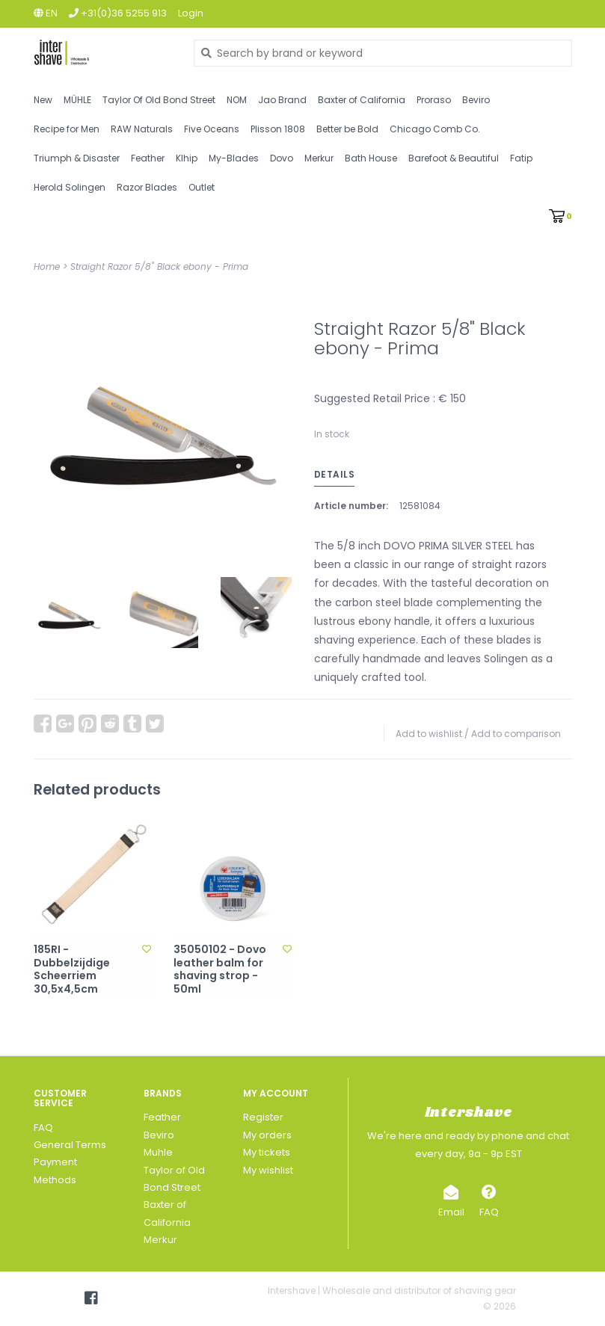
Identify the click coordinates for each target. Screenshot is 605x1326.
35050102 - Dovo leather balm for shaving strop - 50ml (219, 969)
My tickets (266, 1152)
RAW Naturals (142, 129)
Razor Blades (147, 187)
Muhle (158, 1152)
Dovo (281, 158)
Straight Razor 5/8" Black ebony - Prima (159, 266)
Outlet (201, 187)
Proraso (434, 99)
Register (263, 1117)
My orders (267, 1135)
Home (47, 266)
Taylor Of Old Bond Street (158, 99)
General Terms (70, 1145)
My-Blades (234, 158)
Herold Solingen (69, 187)
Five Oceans (211, 129)
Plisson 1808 (278, 129)
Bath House (371, 158)
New (43, 99)
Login (190, 13)
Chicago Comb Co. (435, 129)
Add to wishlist (429, 733)
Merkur (319, 158)
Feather (148, 158)
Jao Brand (282, 99)
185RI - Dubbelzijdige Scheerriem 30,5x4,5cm (72, 969)
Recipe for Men (66, 129)
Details (334, 474)
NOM (237, 99)
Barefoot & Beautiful (453, 158)
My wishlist (268, 1170)
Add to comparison (516, 733)
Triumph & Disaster (77, 158)
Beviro (476, 99)
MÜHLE (77, 99)
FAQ (43, 1127)
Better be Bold (347, 129)
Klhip (186, 158)
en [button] (46, 13)
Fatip (521, 158)
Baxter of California (361, 99)
